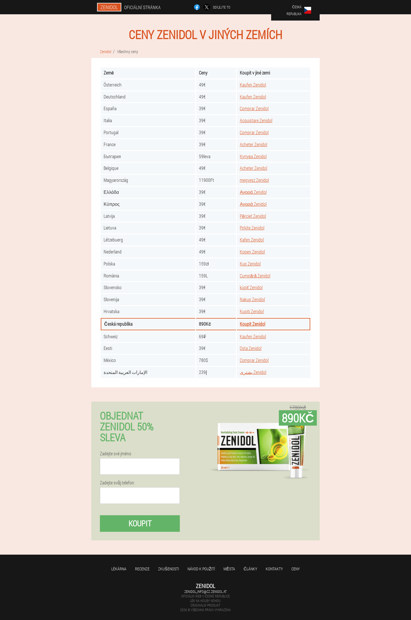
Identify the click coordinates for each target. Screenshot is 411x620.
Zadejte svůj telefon (117, 482)
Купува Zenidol (253, 156)
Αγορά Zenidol (253, 192)
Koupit (140, 523)
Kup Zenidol (250, 264)
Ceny (295, 568)
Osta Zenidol (250, 348)
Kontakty (274, 568)
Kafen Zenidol (252, 240)
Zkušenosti (168, 568)
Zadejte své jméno (115, 453)
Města (229, 568)
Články (250, 568)
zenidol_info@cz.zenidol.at (205, 591)
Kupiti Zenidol (252, 311)
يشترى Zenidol (253, 372)
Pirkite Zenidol (252, 228)
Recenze (142, 568)
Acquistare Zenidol (256, 120)
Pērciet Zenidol (253, 216)
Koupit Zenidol (252, 324)
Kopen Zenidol (252, 252)
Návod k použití (201, 568)
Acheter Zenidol (253, 144)
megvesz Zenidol (254, 180)
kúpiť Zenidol (251, 287)
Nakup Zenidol (252, 299)
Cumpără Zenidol (255, 276)
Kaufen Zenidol (253, 85)
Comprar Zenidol (254, 108)
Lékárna (118, 568)
